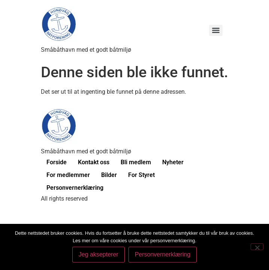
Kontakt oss (93, 162)
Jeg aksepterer (98, 254)
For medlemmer (68, 174)
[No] (257, 246)
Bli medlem (136, 162)
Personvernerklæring (74, 187)
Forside (56, 162)
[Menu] (216, 30)
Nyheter (173, 162)
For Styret (141, 174)
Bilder (109, 174)
